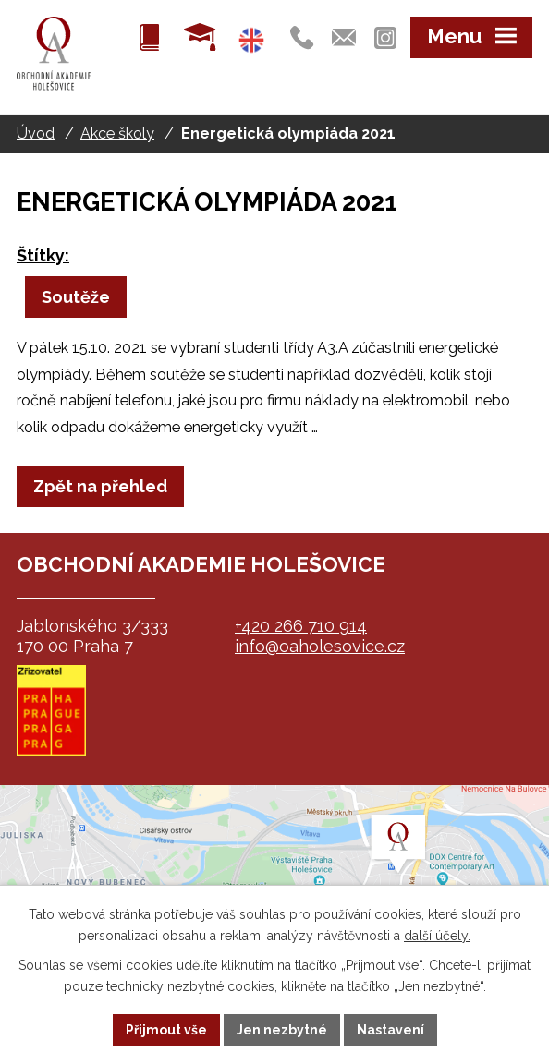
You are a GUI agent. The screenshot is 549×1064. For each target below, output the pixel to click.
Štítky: (43, 255)
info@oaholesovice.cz (320, 646)
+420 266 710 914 (301, 625)
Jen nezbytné (282, 1029)
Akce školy (117, 133)
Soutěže (76, 297)
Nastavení (390, 1029)
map (274, 877)
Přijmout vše (166, 1029)
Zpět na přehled (100, 486)
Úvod (36, 133)
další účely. (437, 935)
